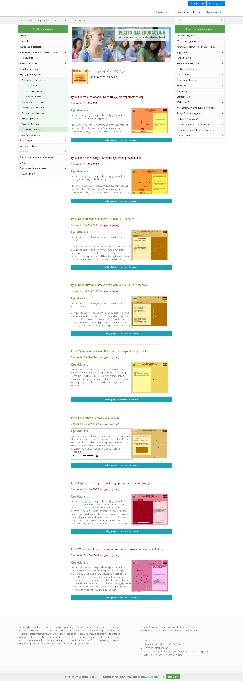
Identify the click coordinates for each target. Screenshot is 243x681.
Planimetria (200, 91)
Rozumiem (172, 677)
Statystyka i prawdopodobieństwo (43, 157)
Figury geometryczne (43, 74)
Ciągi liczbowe (200, 74)
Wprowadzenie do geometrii (34, 80)
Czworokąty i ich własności (34, 102)
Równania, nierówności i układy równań (43, 52)
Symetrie (43, 151)
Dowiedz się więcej (155, 677)
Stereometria (200, 97)
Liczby (43, 35)
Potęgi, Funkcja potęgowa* (200, 113)
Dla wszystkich (214, 12)
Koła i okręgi (43, 140)
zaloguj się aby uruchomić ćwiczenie (121, 140)
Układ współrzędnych (43, 69)
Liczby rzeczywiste (200, 35)
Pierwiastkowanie (43, 63)
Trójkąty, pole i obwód (31, 96)
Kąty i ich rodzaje (29, 85)
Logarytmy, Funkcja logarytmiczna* (200, 124)
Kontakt (197, 12)
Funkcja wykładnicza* (200, 119)
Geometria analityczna (200, 63)
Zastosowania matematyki (43, 168)
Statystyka (200, 85)
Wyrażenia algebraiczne (43, 47)
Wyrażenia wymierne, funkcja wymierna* (200, 108)
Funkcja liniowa (200, 58)
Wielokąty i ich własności (33, 113)
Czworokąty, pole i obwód (33, 107)
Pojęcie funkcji (200, 52)
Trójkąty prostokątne (43, 135)
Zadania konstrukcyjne (32, 129)
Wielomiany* (200, 102)
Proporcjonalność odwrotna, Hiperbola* (200, 130)
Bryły (43, 163)
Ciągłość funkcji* (200, 135)
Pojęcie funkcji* (43, 174)
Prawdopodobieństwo (200, 80)
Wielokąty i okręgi (43, 146)
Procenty (43, 41)
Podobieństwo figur (30, 124)
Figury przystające (30, 118)
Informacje (181, 12)
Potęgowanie (43, 58)
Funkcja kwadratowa (200, 69)
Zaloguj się (215, 3)
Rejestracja (197, 3)
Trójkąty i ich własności (32, 91)
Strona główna (162, 12)
